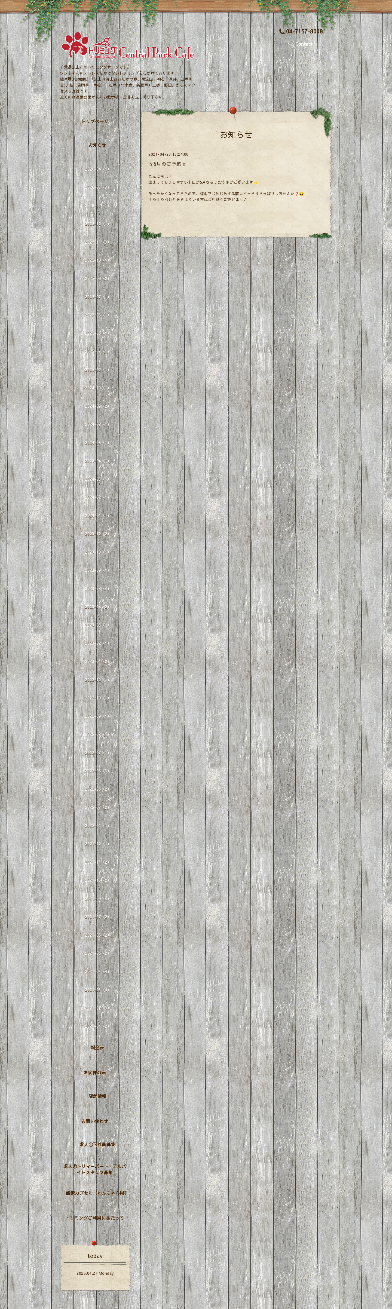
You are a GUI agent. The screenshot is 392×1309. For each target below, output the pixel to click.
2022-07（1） (98, 752)
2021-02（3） (98, 1008)
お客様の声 (95, 1072)
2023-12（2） (98, 534)
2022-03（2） (98, 807)
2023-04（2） (98, 606)
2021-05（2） (98, 953)
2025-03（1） (98, 351)
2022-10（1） (98, 698)
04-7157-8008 (301, 31)
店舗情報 (97, 1096)
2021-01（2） (98, 1026)
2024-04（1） (98, 461)
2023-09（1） (98, 570)
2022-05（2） (98, 789)
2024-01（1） (98, 515)
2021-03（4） (98, 989)
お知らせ (97, 145)
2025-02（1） (98, 369)
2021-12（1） (98, 844)
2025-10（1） (98, 260)
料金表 (97, 1047)
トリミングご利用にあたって (95, 1218)
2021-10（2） (98, 880)
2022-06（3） (98, 771)
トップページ (94, 121)
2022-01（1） (98, 825)
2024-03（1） (98, 479)
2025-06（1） (98, 315)
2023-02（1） (98, 643)
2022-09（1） (98, 716)
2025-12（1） (98, 223)
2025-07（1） (98, 296)
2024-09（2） (98, 406)
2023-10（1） (98, 552)
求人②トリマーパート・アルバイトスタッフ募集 (94, 1169)
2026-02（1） (98, 205)
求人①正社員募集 (97, 1144)
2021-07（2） (98, 916)
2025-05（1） (98, 333)
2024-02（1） (98, 497)
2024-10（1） (98, 388)
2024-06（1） (98, 442)
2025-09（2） (98, 278)
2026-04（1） (98, 169)
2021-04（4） (98, 971)
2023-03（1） (98, 625)
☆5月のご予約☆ (167, 163)
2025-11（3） (98, 242)
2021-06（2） (98, 935)
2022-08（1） (98, 734)
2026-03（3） (98, 187)
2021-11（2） (98, 862)
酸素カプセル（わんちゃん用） (97, 1193)
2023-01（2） (98, 661)
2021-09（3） (98, 898)
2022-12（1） (98, 679)
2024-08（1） (98, 424)
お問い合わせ (94, 1121)
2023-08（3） (98, 588)
